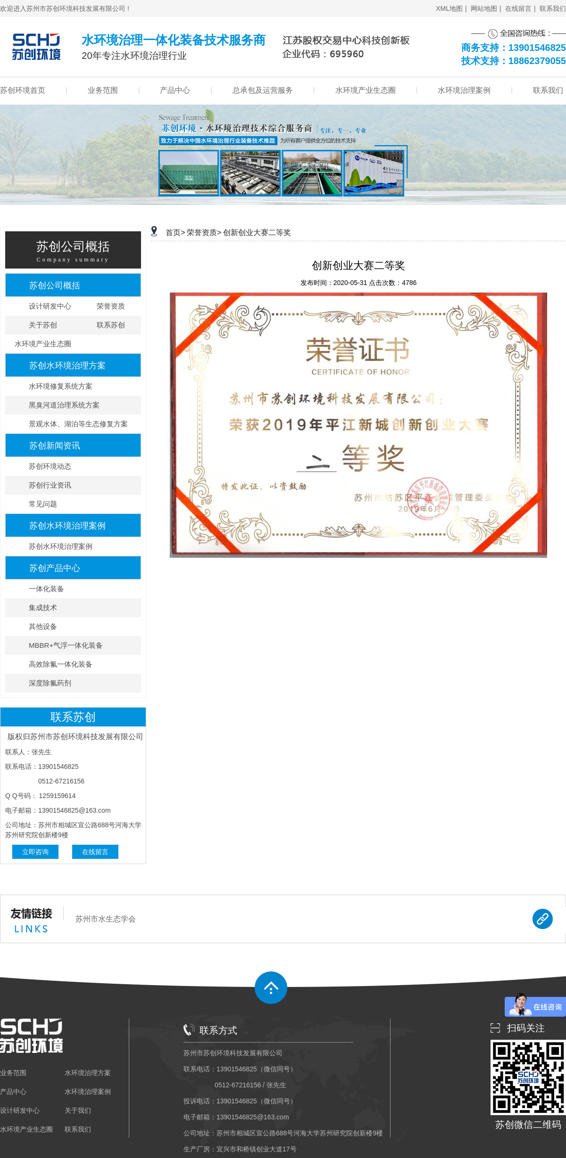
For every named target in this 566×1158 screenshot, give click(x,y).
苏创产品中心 (54, 568)
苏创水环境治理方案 (67, 365)
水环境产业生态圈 (365, 90)
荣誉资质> (204, 232)
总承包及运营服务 (263, 90)
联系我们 (553, 8)
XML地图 (449, 8)
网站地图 (484, 8)
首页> (175, 232)
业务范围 (103, 90)
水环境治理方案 (88, 1072)
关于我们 (78, 1110)
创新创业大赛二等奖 (257, 232)
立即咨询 (35, 852)
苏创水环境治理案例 (67, 525)
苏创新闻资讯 (54, 445)
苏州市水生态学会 (105, 919)
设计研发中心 (20, 1110)
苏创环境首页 (22, 90)
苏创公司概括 (54, 285)
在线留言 (518, 8)
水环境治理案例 (464, 90)
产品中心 (175, 90)
